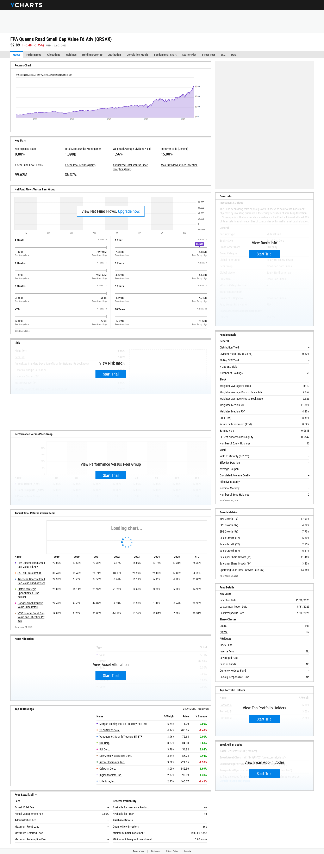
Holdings (71, 54)
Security (187, 851)
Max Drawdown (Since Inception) (179, 165)
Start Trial (111, 374)
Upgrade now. (129, 211)
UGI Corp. (104, 743)
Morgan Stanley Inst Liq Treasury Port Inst (123, 723)
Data (234, 54)
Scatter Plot (189, 54)
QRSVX (224, 632)
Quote (16, 54)
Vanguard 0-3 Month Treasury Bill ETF (120, 736)
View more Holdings (196, 709)
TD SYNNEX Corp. (109, 730)
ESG (223, 54)
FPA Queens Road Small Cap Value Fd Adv (31, 564)
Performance (33, 54)
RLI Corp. (104, 749)
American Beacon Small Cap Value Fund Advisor (31, 581)
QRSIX (223, 625)
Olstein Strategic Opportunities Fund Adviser (28, 593)
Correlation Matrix (137, 54)
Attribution (114, 54)
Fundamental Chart (165, 54)
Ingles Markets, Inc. (110, 775)
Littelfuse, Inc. (107, 781)
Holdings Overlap (92, 54)
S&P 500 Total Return (30, 573)
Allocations (53, 54)
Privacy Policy (172, 851)
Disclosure (155, 851)
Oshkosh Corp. (107, 768)
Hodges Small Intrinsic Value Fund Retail (30, 605)
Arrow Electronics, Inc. (112, 762)
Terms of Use (138, 851)
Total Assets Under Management (83, 148)
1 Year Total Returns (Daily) (80, 165)
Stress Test (208, 54)
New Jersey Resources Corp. (115, 755)
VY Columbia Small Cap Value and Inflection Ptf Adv (31, 617)
